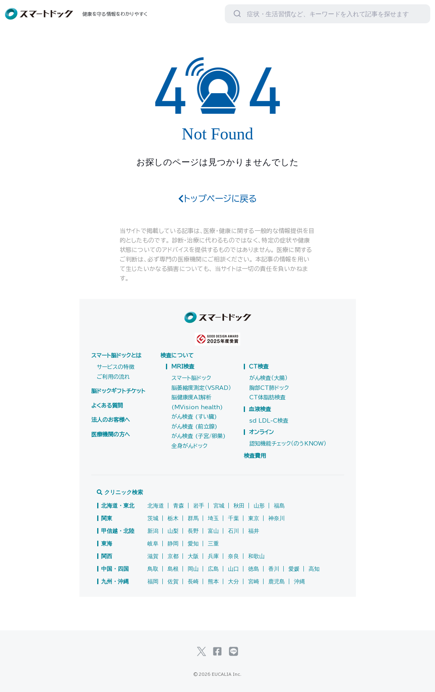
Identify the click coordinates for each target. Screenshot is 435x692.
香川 (273, 569)
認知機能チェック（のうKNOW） (287, 443)
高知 (314, 569)
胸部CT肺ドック (269, 388)
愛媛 (293, 569)
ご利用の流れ (113, 377)
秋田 (239, 505)
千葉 (233, 518)
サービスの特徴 (115, 367)
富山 (213, 531)
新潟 (152, 531)
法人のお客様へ (110, 420)
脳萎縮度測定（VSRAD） (201, 388)
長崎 (193, 581)
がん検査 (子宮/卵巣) (198, 436)
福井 (253, 531)
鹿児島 (276, 581)
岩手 (198, 505)
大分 (233, 581)
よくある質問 (107, 405)
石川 (233, 531)
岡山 (193, 569)
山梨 (173, 531)
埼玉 (213, 518)
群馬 (193, 518)
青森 (178, 505)
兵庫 (213, 556)
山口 (233, 569)
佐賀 (173, 581)
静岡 (173, 543)
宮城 (218, 505)
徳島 (253, 569)
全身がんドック (189, 446)
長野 (193, 531)
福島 (279, 505)
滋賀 (152, 556)
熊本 (213, 581)
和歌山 (256, 556)
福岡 (152, 581)
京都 (173, 556)
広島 (213, 569)
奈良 (233, 556)
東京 (253, 518)
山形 (259, 505)
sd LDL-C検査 (268, 420)
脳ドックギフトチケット (118, 391)
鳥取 (152, 569)
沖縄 (299, 581)
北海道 (155, 505)
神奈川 (276, 518)
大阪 (193, 556)
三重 (213, 543)
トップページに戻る (217, 198)
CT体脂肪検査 (267, 397)
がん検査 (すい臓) (194, 416)
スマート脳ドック (191, 378)
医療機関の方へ (110, 434)
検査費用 (255, 456)
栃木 (173, 518)
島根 (173, 569)
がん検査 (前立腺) (194, 426)
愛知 (193, 543)
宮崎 (253, 581)
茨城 (152, 518)
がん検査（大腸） (268, 378)
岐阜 (152, 543)
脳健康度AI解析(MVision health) (197, 402)
